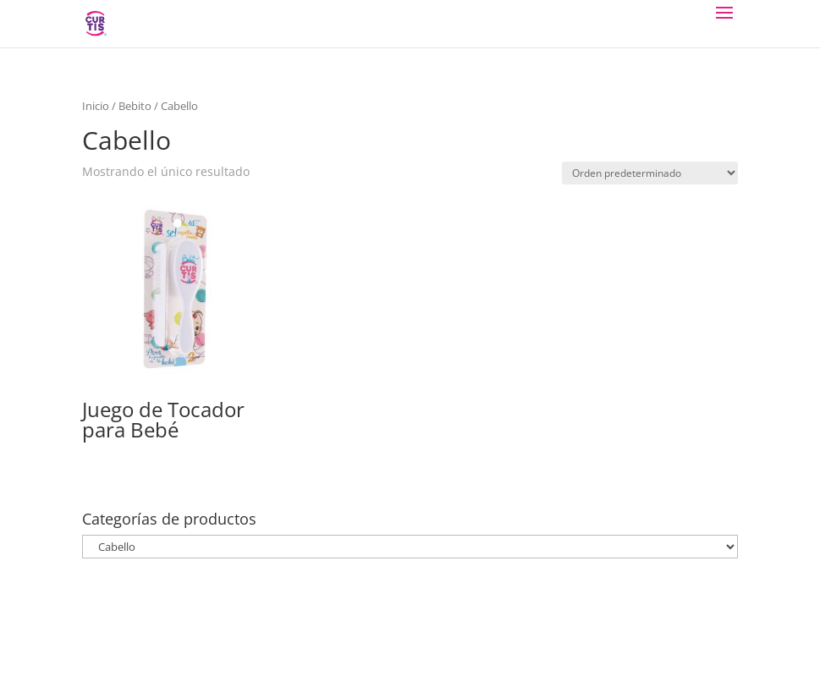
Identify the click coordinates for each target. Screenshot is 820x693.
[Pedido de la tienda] (650, 173)
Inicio (95, 105)
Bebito (134, 105)
